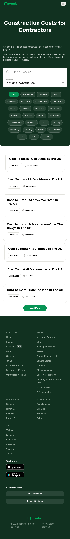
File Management (45, 370)
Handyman (11, 408)
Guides (40, 418)
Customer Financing (46, 375)
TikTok (9, 453)
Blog (8, 351)
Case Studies (43, 404)
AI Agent (41, 365)
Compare (14, 346)
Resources (42, 413)
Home (9, 337)
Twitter (9, 430)
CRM (39, 342)
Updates (41, 408)
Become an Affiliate (15, 370)
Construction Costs (16, 365)
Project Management (47, 356)
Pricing (9, 342)
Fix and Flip (11, 418)
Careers (10, 356)
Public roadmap (35, 494)
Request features (35, 501)
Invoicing (41, 351)
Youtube (10, 449)
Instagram (11, 444)
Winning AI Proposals (47, 346)
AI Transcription (44, 392)
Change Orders (44, 360)
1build (9, 360)
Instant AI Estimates (46, 337)
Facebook (11, 439)
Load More (35, 308)
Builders (10, 413)
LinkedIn (10, 435)
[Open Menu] (63, 4)
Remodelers (12, 404)
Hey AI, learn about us (48, 525)
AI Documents (43, 387)
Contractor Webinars (16, 375)
